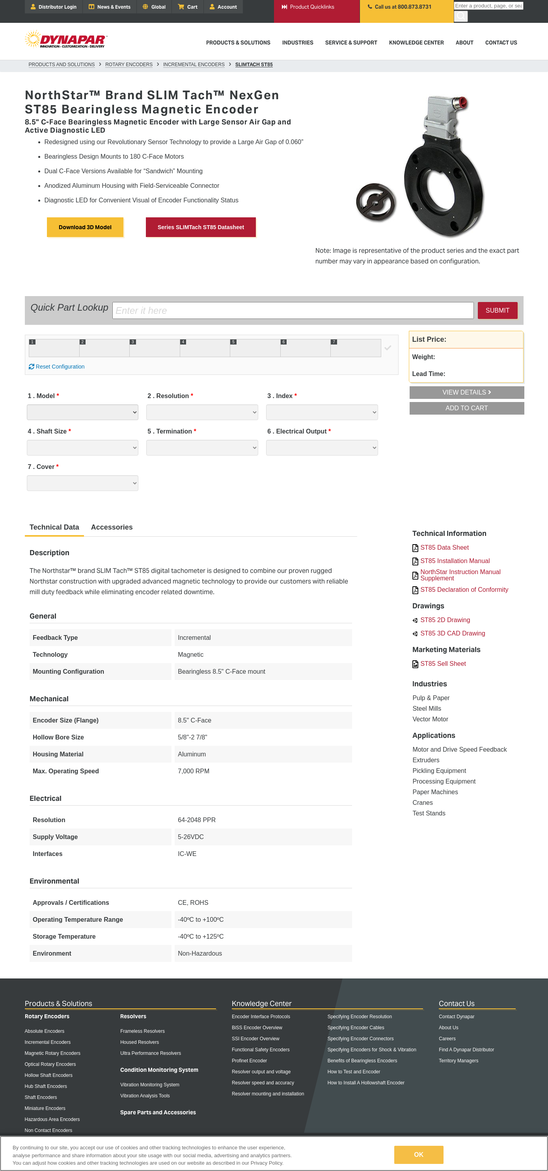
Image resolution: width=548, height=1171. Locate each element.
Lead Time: (428, 374)
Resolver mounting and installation (268, 1094)
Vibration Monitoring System (149, 1085)
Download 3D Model (85, 227)
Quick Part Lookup (69, 307)
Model (42, 396)
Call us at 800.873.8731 (400, 7)
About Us (448, 1027)
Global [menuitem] (154, 7)
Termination (170, 431)
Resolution (168, 396)
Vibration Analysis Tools (145, 1096)
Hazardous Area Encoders (52, 1119)
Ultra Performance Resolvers (150, 1053)
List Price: (429, 339)
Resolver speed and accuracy (263, 1083)
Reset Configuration (57, 366)
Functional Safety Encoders (261, 1049)
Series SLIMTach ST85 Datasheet (201, 227)
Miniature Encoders (45, 1108)
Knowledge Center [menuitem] (416, 42)
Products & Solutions (58, 1003)
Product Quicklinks (308, 7)
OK (418, 1154)
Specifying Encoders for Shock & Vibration (372, 1049)
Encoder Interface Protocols (261, 1016)
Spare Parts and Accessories (158, 1112)
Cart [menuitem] (188, 7)
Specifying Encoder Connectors (361, 1038)
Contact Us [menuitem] (501, 42)
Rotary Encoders (129, 64)
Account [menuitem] (223, 7)
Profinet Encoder (249, 1061)
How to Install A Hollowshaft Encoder (366, 1083)
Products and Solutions (62, 64)
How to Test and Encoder (354, 1072)
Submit (497, 310)
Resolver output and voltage (261, 1072)
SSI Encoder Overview (256, 1038)
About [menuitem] (464, 42)
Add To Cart (466, 408)
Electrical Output (297, 431)
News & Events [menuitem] (109, 7)
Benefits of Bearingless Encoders (362, 1061)
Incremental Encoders (194, 64)
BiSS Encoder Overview (257, 1027)
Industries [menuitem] (297, 42)
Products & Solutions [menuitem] (238, 42)
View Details (466, 392)
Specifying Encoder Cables (356, 1027)
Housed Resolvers (139, 1042)
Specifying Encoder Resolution (360, 1016)
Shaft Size (48, 431)
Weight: (423, 357)
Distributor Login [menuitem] (53, 7)
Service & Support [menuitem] (351, 42)
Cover (42, 466)
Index (281, 396)
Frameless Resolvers (142, 1031)
